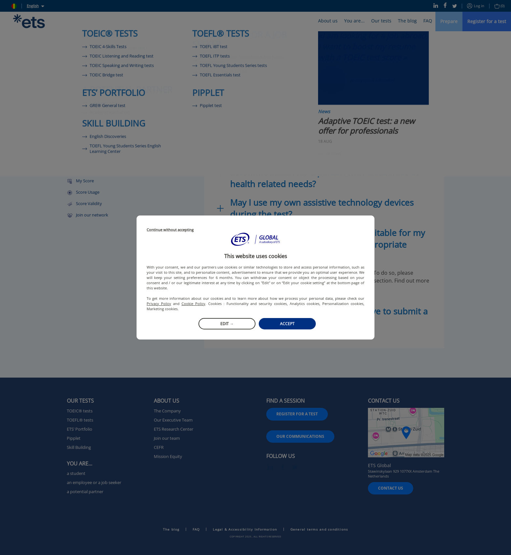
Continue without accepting (170, 230)
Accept (287, 323)
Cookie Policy (193, 303)
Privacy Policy (159, 303)
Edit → (227, 323)
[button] (255, 239)
